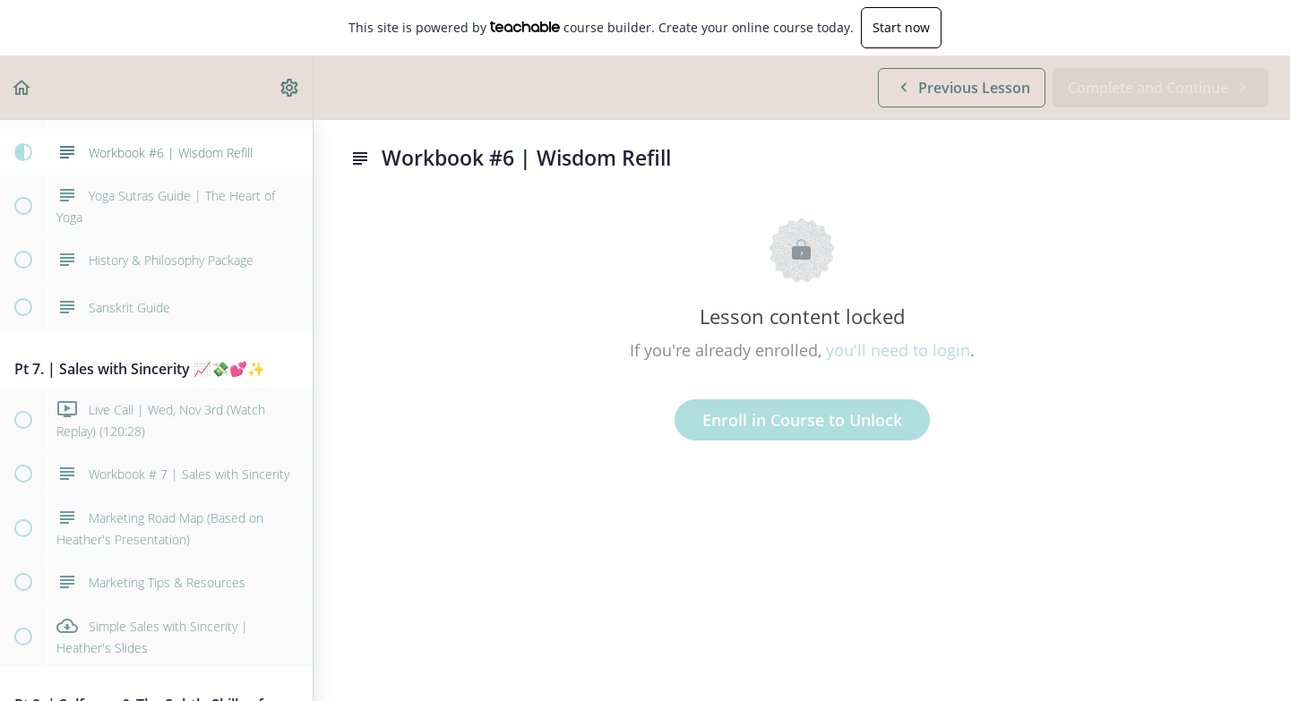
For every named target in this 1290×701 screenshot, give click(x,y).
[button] (22, 87)
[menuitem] (290, 87)
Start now (901, 27)
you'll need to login (898, 350)
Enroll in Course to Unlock (802, 420)
